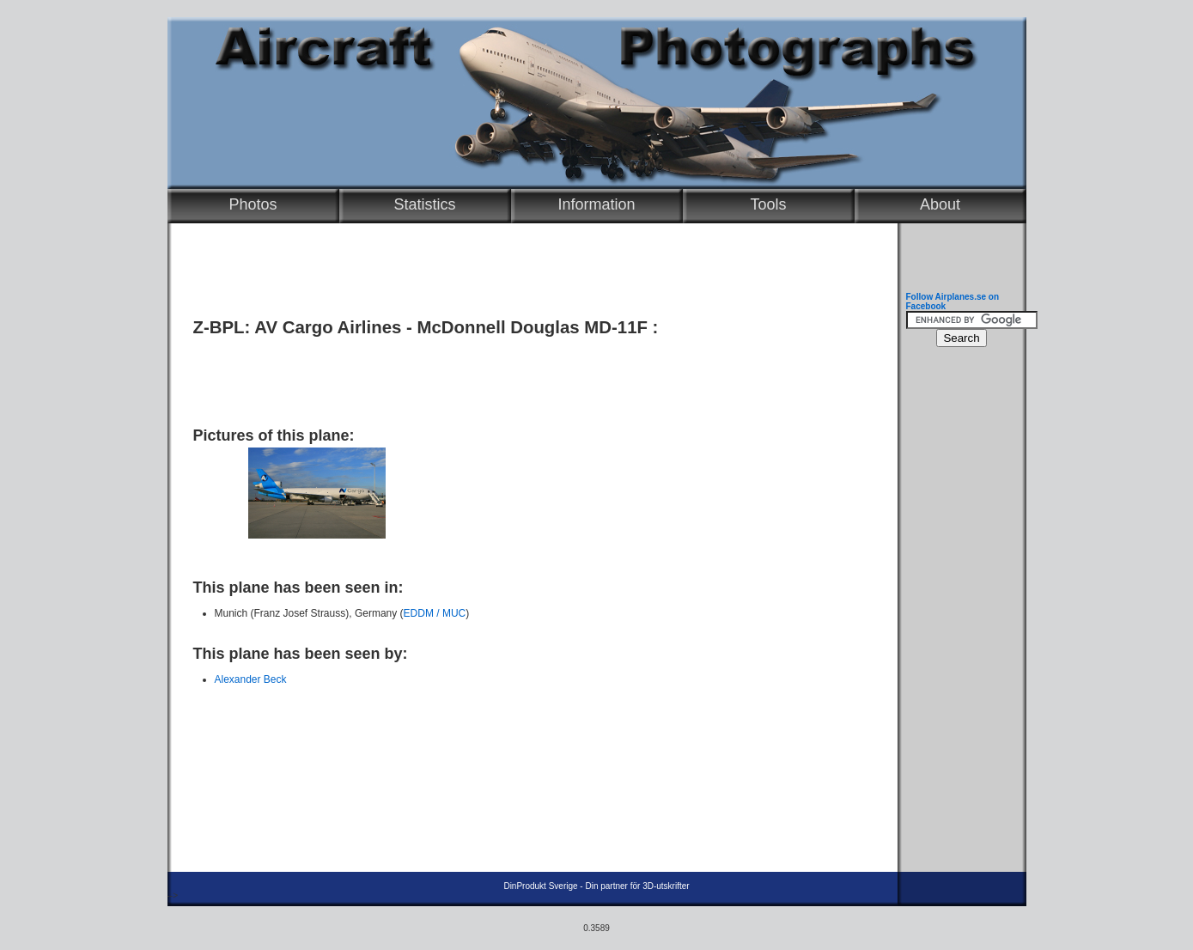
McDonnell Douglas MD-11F (532, 327)
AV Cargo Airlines (327, 327)
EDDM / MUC (435, 613)
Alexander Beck (251, 679)
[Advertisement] (528, 375)
